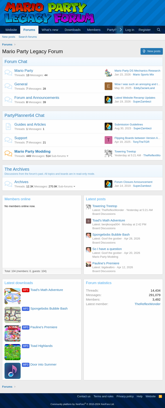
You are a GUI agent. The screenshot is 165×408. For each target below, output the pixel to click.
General (20, 84)
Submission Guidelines (129, 124)
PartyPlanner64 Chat (24, 115)
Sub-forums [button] (58, 156)
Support (20, 138)
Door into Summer (39, 364)
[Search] (158, 30)
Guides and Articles (30, 124)
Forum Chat (16, 61)
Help (140, 396)
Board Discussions (104, 213)
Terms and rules (103, 396)
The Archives (17, 169)
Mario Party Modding (32, 151)
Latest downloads (19, 283)
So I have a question (107, 249)
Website (11, 30)
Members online (18, 199)
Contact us (83, 396)
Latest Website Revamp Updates (135, 97)
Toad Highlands (37, 346)
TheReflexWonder (147, 304)
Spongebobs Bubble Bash (111, 234)
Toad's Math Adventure (108, 220)
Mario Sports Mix (143, 74)
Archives (21, 182)
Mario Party (23, 71)
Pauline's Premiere (105, 263)
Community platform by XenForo (82, 404)
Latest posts (96, 199)
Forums (29, 30)
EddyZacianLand (144, 88)
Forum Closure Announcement (133, 182)
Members (94, 30)
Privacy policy (125, 396)
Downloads (73, 30)
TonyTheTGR (141, 141)
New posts (8, 36)
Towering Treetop (125, 151)
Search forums (28, 36)
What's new (50, 30)
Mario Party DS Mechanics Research (137, 70)
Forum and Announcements (36, 98)
